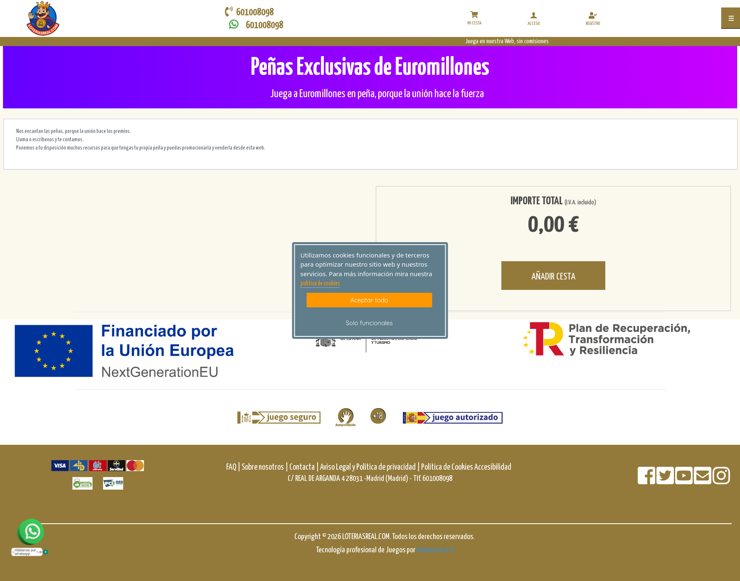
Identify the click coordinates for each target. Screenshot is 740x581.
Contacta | (304, 467)
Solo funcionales (369, 323)
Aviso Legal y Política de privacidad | (370, 467)
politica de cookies (320, 284)
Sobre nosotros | (265, 467)
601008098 (254, 24)
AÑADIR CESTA (553, 277)
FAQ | (234, 467)
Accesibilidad (492, 467)
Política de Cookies (447, 467)
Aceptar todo (369, 300)
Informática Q (435, 550)
